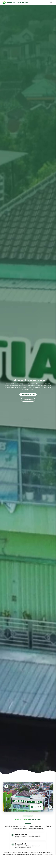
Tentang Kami (28, 399)
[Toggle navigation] (51, 2)
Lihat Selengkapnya (28, 394)
